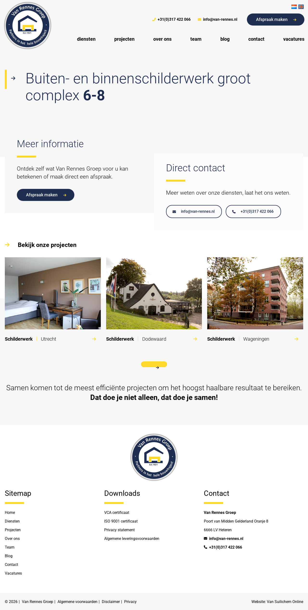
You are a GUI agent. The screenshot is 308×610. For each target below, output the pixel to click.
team (195, 39)
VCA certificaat (116, 512)
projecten (124, 39)
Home (10, 512)
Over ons (12, 538)
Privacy (130, 601)
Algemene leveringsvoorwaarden (131, 538)
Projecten (13, 530)
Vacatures (13, 573)
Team (9, 547)
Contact (11, 564)
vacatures (293, 39)
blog (225, 39)
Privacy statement (119, 530)
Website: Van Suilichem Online (277, 601)
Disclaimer (111, 601)
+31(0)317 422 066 (171, 19)
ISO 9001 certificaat (121, 521)
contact (256, 39)
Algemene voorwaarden (77, 601)
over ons (162, 39)
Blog (9, 556)
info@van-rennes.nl (217, 19)
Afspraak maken (276, 19)
